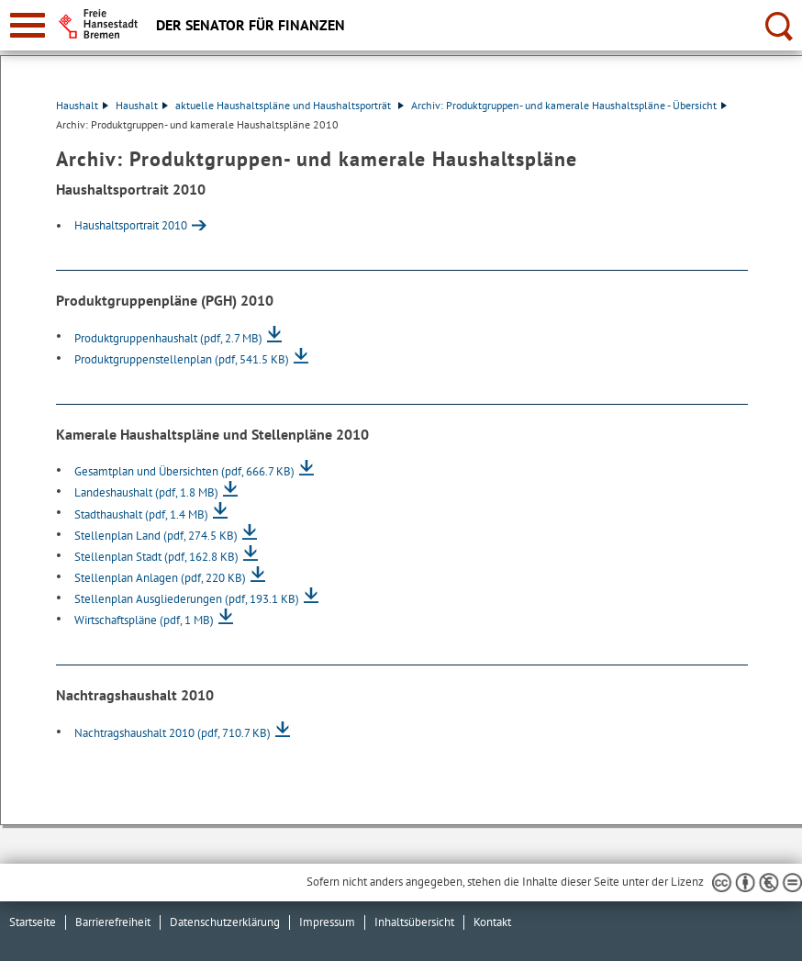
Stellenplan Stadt (156, 556)
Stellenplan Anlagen (160, 578)
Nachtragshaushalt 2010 (172, 733)
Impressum (327, 922)
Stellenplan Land (156, 535)
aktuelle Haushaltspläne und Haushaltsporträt (289, 105)
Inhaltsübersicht (414, 922)
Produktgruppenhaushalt (168, 338)
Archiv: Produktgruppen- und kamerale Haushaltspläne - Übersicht (569, 105)
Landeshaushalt (146, 492)
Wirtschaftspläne (144, 620)
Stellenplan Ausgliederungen (186, 599)
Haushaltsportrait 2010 (130, 225)
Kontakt (492, 922)
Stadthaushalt (141, 514)
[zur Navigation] (27, 25)
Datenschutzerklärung (225, 922)
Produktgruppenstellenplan (181, 359)
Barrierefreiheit (112, 922)
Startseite (32, 922)
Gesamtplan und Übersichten (184, 471)
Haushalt (82, 105)
